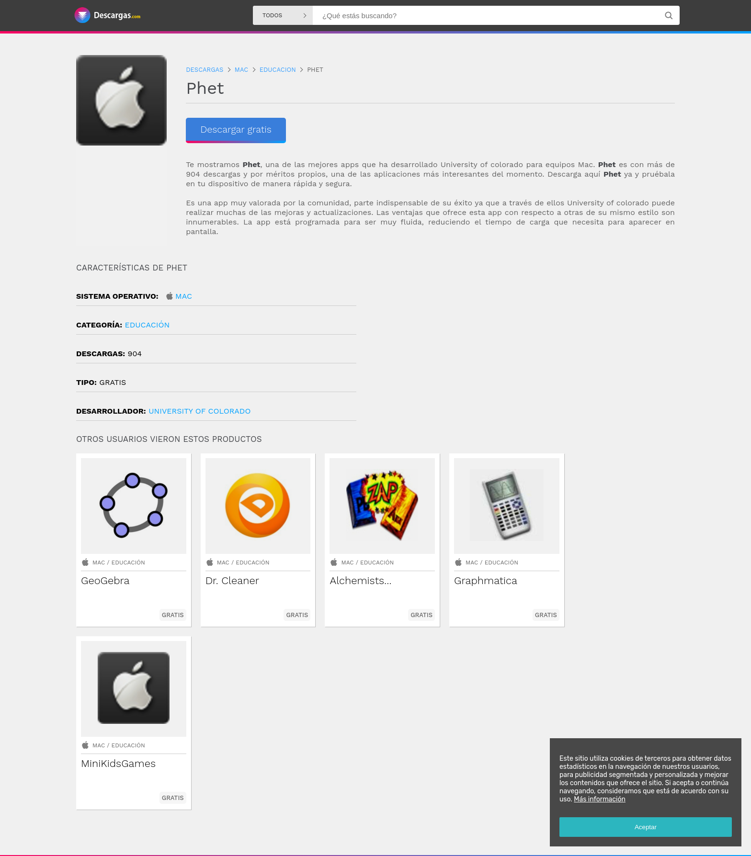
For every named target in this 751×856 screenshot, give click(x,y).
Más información (600, 799)
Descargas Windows (374, 817)
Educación (147, 324)
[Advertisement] (525, 344)
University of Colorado (199, 411)
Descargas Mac (486, 817)
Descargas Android (313, 817)
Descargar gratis (233, 129)
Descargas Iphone (434, 817)
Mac (183, 296)
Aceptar (646, 827)
